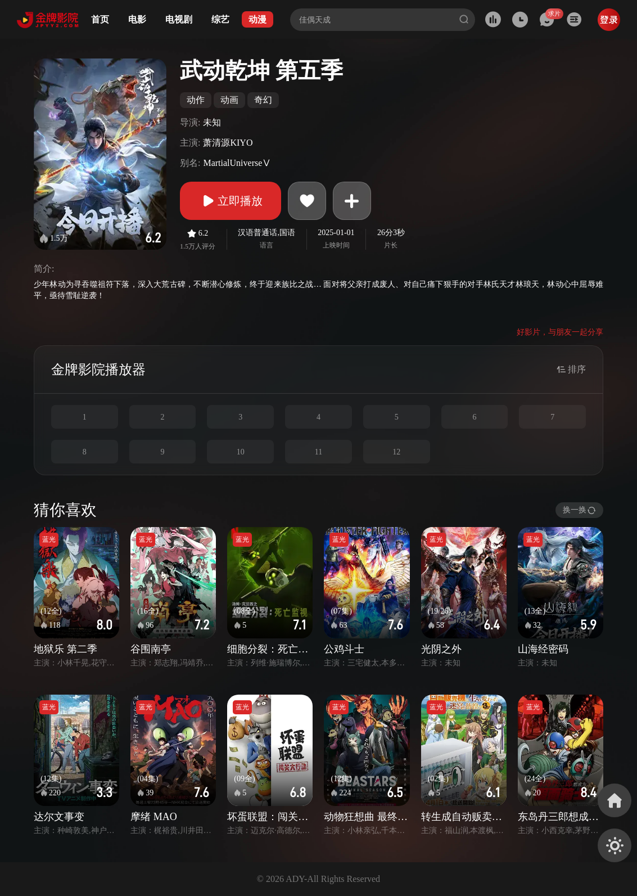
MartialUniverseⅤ (237, 163)
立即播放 (230, 200)
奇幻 (263, 100)
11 (318, 452)
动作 (196, 100)
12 (396, 452)
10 (241, 452)
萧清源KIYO (227, 142)
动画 (229, 100)
